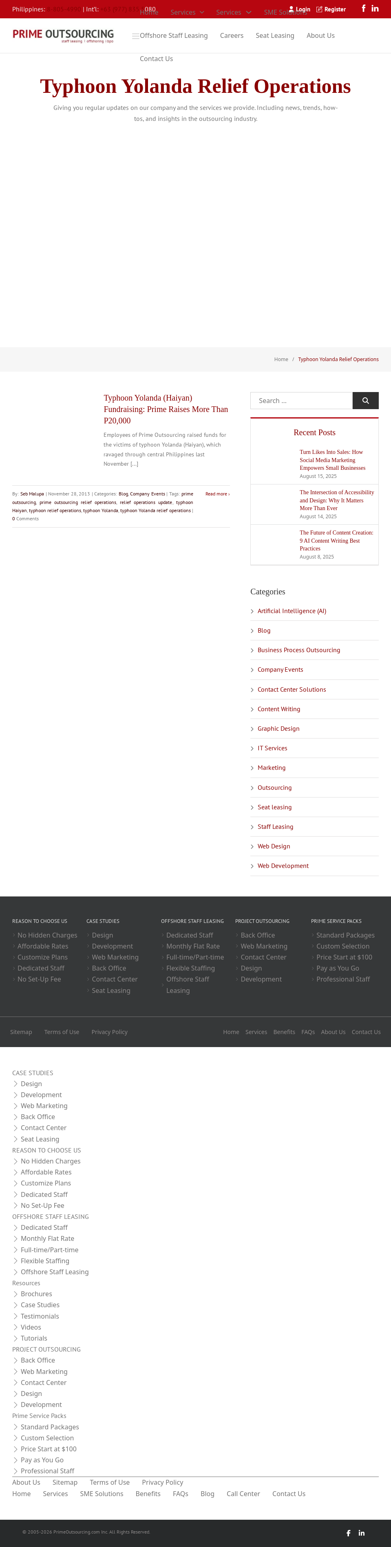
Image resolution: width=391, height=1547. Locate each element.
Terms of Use (62, 1032)
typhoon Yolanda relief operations (155, 510)
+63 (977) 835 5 (122, 9)
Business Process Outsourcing (299, 650)
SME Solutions (285, 12)
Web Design (274, 846)
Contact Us (156, 58)
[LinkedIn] (362, 1533)
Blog (123, 494)
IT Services (272, 748)
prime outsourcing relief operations (78, 502)
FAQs (308, 1032)
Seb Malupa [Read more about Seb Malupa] (32, 494)
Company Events (147, 494)
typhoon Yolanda (100, 510)
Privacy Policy (110, 1032)
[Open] (136, 36)
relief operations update (146, 502)
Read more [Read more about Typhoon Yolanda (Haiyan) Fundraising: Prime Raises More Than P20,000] (216, 494)
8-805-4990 (64, 9)
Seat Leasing (275, 35)
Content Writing (279, 709)
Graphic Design (279, 728)
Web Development (283, 865)
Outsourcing (275, 787)
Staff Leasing (276, 826)
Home (149, 12)
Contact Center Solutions (292, 689)
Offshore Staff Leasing (174, 35)
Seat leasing (275, 807)
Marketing (272, 767)
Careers (232, 35)
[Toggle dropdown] (202, 12)
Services (183, 12)
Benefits (284, 1032)
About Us (321, 35)
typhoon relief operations (55, 510)
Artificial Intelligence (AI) (292, 611)
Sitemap (21, 1032)
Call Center (243, 1493)
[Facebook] (348, 1533)
